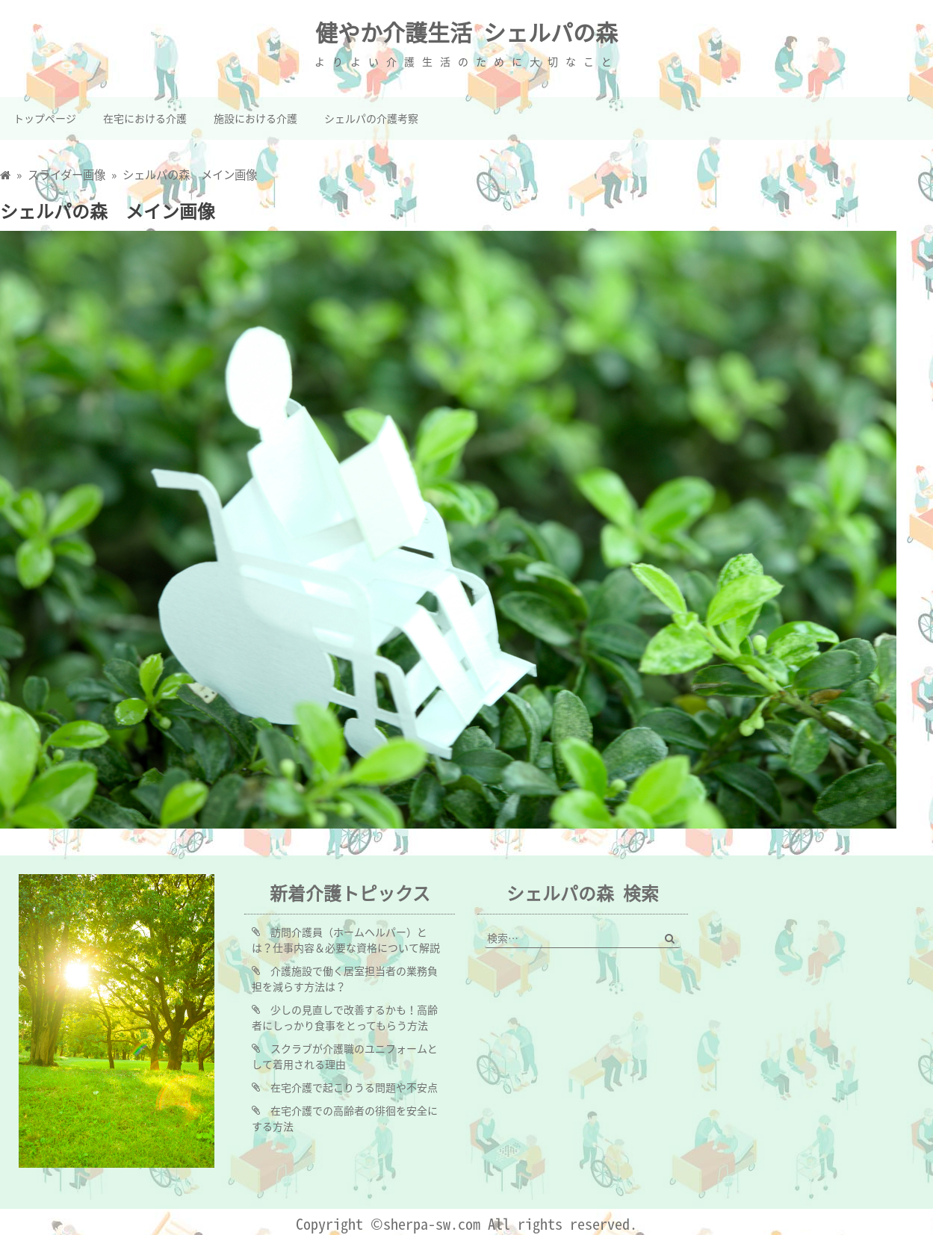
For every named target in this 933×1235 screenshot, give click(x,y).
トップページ (44, 118)
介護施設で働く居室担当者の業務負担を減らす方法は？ (345, 978)
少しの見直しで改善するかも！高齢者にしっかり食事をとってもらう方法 (345, 1017)
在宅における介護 (145, 118)
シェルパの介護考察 (371, 118)
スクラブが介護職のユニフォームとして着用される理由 (345, 1056)
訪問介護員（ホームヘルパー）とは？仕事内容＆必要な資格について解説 (346, 939)
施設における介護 (255, 118)
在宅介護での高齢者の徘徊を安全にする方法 (345, 1118)
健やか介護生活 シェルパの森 (466, 32)
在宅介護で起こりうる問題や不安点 (354, 1087)
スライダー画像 (66, 174)
